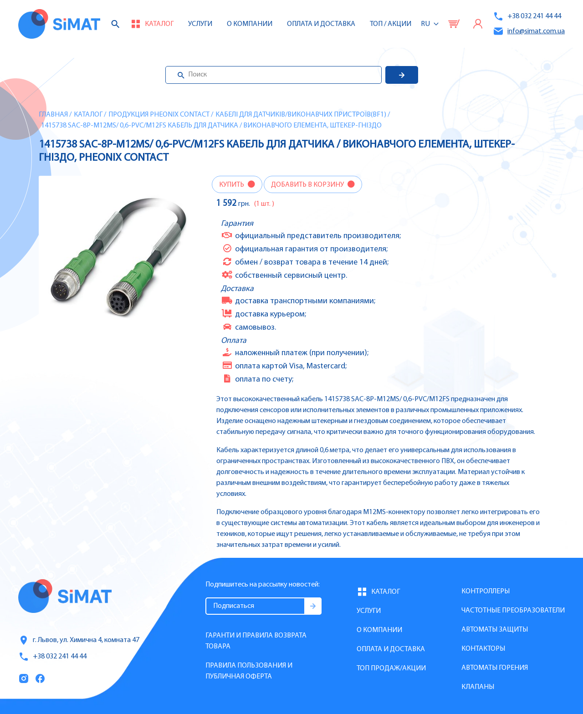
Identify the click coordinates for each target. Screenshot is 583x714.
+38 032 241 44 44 (527, 16)
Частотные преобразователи (513, 610)
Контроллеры (485, 591)
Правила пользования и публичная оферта (248, 671)
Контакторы (483, 649)
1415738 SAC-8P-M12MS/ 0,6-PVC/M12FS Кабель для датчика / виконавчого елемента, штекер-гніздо (211, 125)
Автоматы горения (494, 668)
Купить (232, 185)
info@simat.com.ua (529, 31)
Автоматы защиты (494, 629)
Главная (53, 114)
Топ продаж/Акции (391, 668)
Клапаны (477, 687)
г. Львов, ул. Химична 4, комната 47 (78, 640)
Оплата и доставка (321, 24)
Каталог (88, 114)
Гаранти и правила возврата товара (256, 641)
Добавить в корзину (308, 185)
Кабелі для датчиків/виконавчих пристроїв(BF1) (300, 114)
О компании (379, 630)
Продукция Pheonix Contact (159, 114)
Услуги (200, 24)
